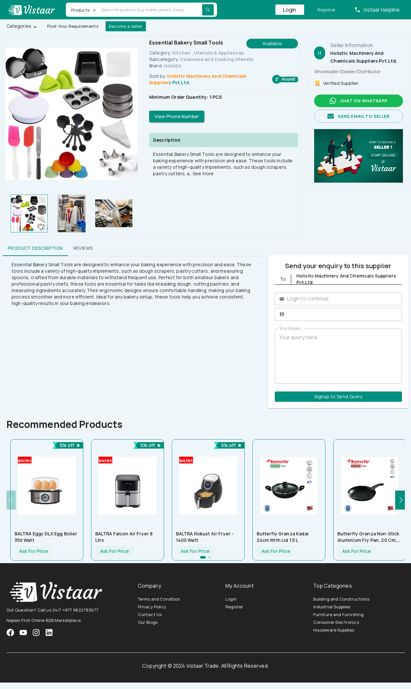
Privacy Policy (152, 607)
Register (327, 10)
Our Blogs (148, 622)
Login (289, 9)
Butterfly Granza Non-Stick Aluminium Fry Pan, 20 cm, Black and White (368, 537)
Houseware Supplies (333, 630)
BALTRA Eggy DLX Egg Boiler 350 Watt (46, 537)
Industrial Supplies (332, 607)
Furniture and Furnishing (338, 614)
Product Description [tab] (35, 248)
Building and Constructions (341, 599)
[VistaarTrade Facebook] (10, 632)
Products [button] (80, 10)
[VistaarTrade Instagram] (23, 632)
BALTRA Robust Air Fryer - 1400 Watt (205, 537)
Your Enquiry (290, 328)
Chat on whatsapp (358, 101)
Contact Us (150, 614)
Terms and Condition (159, 599)
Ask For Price (34, 551)
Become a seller (126, 26)
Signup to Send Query (338, 396)
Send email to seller (358, 116)
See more (203, 173)
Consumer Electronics (336, 622)
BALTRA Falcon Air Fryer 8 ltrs (124, 537)
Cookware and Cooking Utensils (216, 59)
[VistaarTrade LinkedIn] (49, 632)
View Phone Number (176, 117)
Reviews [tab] (83, 248)
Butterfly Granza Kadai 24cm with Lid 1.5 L (283, 537)
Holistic (173, 66)
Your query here (338, 356)
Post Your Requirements (73, 26)
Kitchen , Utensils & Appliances (208, 53)
